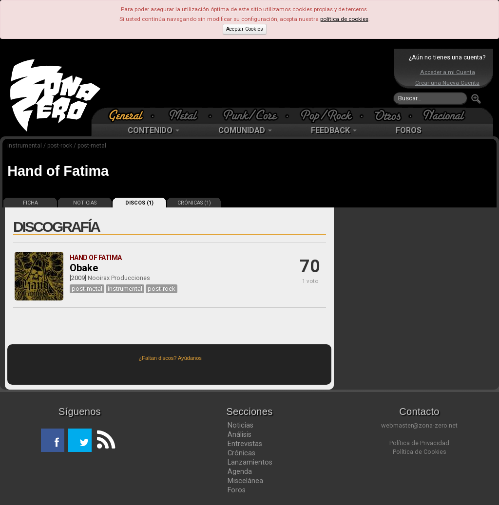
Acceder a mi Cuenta (447, 72)
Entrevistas (245, 444)
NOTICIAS (84, 203)
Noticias (240, 425)
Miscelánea (245, 481)
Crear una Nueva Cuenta (447, 82)
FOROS (409, 130)
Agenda (240, 471)
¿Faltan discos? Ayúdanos (170, 358)
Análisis (239, 434)
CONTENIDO (153, 130)
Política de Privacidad (419, 443)
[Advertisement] (247, 78)
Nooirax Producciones (119, 277)
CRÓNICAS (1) (194, 203)
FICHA (30, 203)
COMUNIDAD (245, 130)
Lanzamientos (250, 462)
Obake (84, 267)
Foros (237, 490)
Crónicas (241, 453)
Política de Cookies (419, 451)
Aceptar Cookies (244, 29)
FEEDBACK (334, 130)
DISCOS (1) (139, 203)
